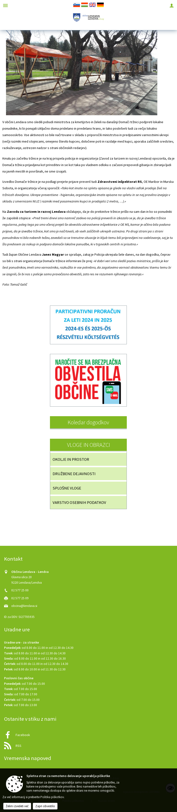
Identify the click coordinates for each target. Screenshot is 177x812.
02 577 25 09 (20, 598)
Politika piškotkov (52, 797)
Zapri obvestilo (45, 806)
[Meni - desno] (172, 5)
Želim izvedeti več (17, 806)
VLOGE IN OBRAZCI (88, 445)
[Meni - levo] (5, 5)
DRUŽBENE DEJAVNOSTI (74, 473)
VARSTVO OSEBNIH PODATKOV (79, 502)
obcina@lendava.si (24, 606)
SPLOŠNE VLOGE (67, 488)
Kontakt (13, 558)
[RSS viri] (88, 744)
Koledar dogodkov (88, 422)
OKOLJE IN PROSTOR (71, 459)
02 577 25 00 (20, 590)
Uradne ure (17, 629)
